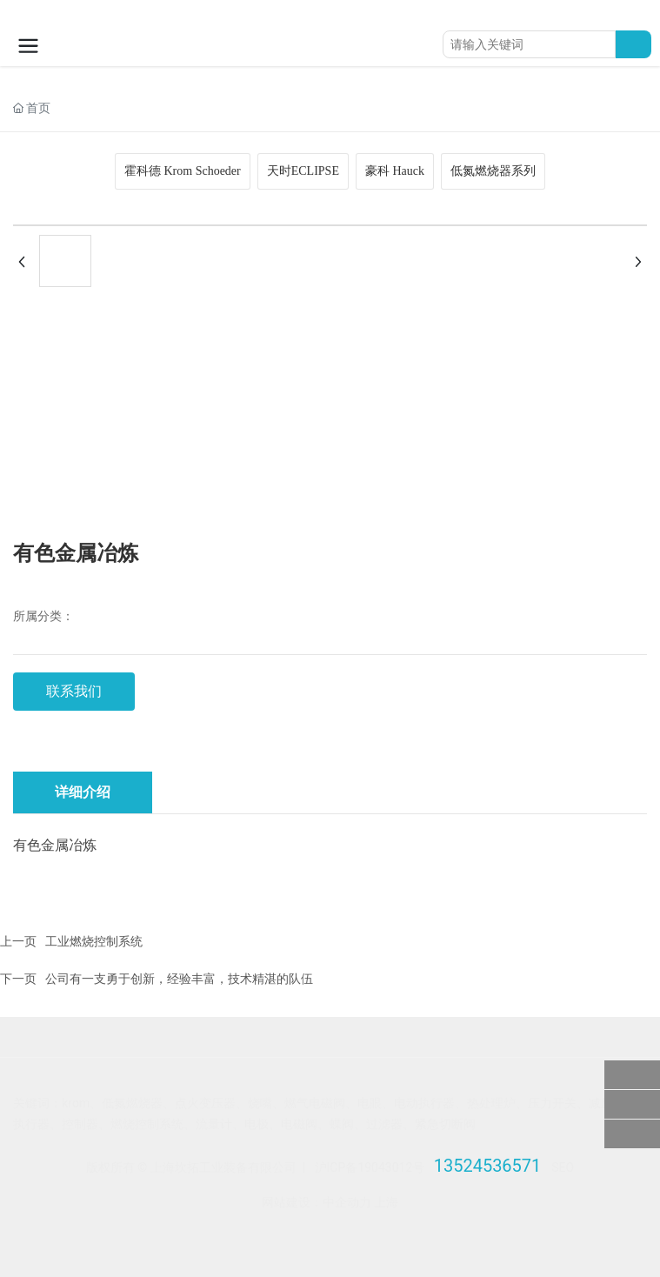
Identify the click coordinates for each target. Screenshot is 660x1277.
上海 (386, 1202)
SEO (562, 1167)
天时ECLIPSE (303, 170)
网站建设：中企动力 (316, 1202)
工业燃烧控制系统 (94, 941)
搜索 (633, 44)
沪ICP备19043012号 (370, 1167)
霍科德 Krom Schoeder (182, 170)
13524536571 (488, 1165)
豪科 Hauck (394, 170)
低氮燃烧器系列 (493, 170)
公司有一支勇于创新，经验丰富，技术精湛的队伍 (179, 979)
